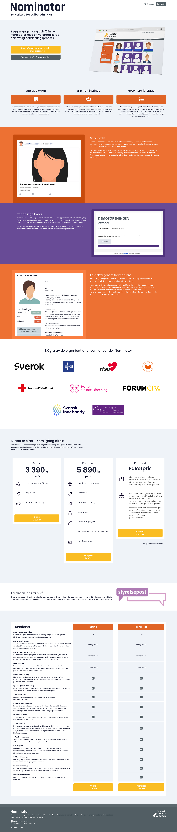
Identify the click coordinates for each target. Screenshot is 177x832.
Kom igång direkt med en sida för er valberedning (35, 49)
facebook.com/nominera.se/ (23, 823)
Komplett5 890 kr (88, 556)
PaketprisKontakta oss (140, 533)
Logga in (161, 4)
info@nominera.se (19, 821)
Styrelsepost (96, 597)
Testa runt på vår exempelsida (35, 57)
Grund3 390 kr (37, 518)
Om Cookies (17, 828)
